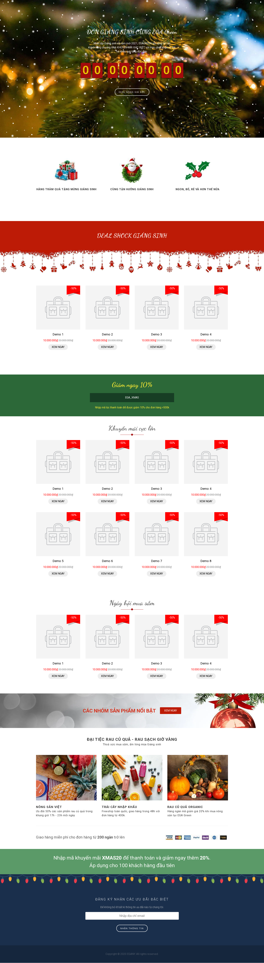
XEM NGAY (170, 710)
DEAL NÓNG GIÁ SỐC (132, 92)
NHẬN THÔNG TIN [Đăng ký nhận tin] (132, 928)
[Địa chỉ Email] (132, 916)
